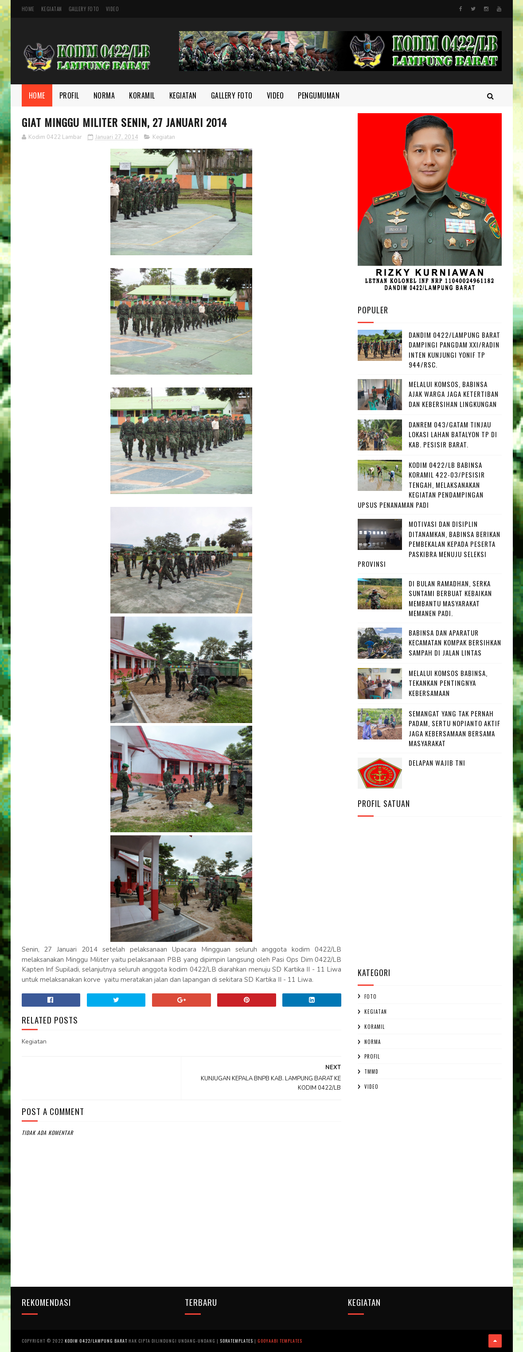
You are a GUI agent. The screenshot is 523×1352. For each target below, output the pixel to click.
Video (112, 8)
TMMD (371, 1071)
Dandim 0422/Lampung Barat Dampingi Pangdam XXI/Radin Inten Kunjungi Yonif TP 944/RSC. (454, 350)
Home (28, 8)
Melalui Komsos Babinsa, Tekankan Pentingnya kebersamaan (448, 683)
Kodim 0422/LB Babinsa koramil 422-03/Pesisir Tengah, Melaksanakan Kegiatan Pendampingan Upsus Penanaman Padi (421, 485)
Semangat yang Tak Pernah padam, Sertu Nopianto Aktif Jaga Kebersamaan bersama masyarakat (454, 728)
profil (372, 1056)
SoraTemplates (236, 1340)
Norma (104, 95)
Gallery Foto (84, 8)
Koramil (142, 95)
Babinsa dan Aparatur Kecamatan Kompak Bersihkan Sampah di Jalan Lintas (455, 642)
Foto (370, 996)
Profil (69, 95)
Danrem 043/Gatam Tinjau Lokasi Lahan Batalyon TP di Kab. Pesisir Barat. (453, 434)
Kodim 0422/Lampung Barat (96, 1340)
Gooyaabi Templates (280, 1340)
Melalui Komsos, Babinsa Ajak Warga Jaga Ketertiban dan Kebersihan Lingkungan (454, 394)
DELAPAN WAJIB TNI (437, 762)
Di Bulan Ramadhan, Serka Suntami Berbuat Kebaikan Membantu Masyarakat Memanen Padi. (450, 598)
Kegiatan (51, 8)
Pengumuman (319, 95)
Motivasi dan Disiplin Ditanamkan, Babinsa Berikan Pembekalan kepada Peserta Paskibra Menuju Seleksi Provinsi (429, 544)
